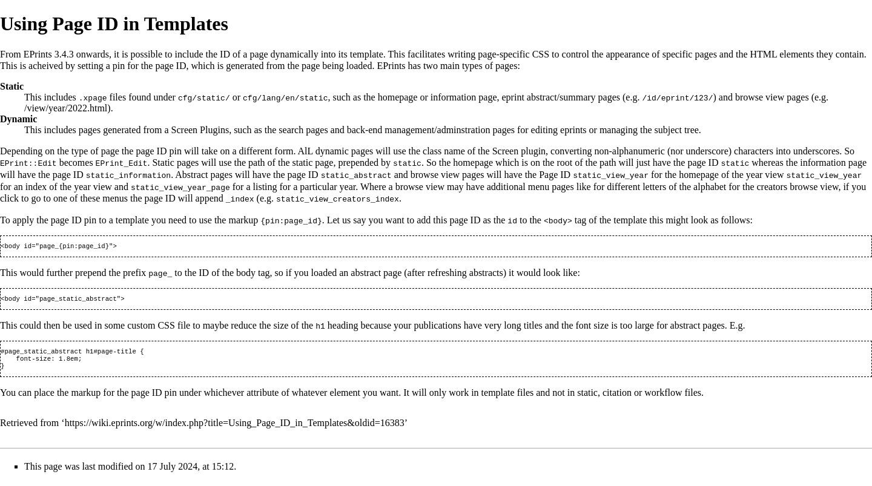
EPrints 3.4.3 (49, 54)
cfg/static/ (204, 97)
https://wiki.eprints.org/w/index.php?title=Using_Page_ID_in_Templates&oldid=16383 (235, 427)
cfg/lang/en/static (285, 97)
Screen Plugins (200, 130)
